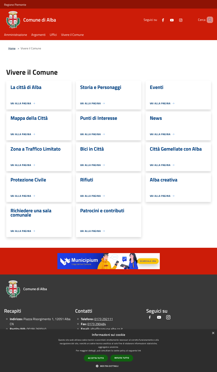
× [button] (213, 333)
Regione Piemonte (15, 4)
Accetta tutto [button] (96, 358)
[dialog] (108, 350)
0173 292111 (103, 319)
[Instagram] (175, 19)
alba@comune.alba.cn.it (106, 329)
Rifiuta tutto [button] (121, 358)
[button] (108, 366)
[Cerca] (209, 20)
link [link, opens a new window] (139, 350)
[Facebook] (157, 19)
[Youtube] (166, 19)
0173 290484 (96, 324)
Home (11, 48)
